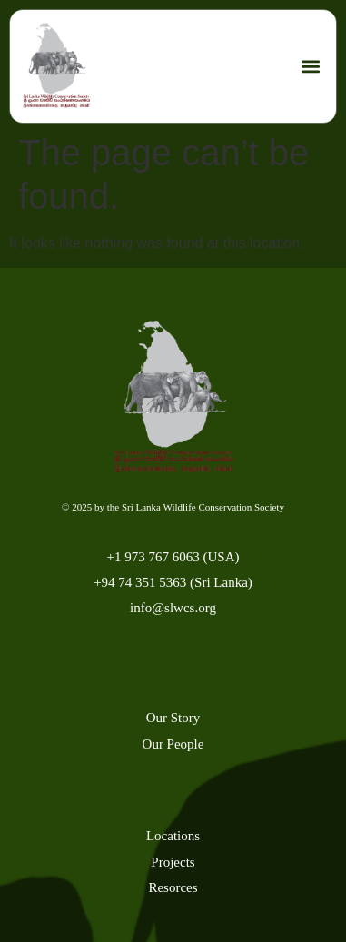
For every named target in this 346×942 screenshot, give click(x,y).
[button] (310, 67)
